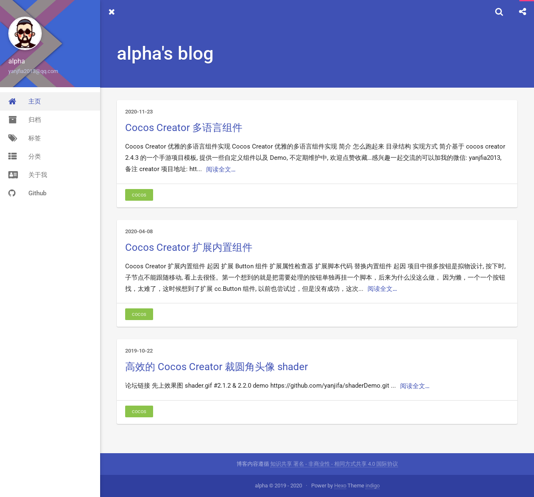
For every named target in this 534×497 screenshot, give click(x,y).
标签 (24, 138)
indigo (372, 485)
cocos (139, 195)
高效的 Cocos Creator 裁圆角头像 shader (216, 367)
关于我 (27, 175)
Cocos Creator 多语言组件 (183, 128)
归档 (24, 120)
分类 (24, 156)
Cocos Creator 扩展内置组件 (188, 247)
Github (27, 193)
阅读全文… (221, 169)
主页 (24, 101)
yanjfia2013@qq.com (33, 71)
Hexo (340, 485)
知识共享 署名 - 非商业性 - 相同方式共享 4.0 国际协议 (334, 464)
